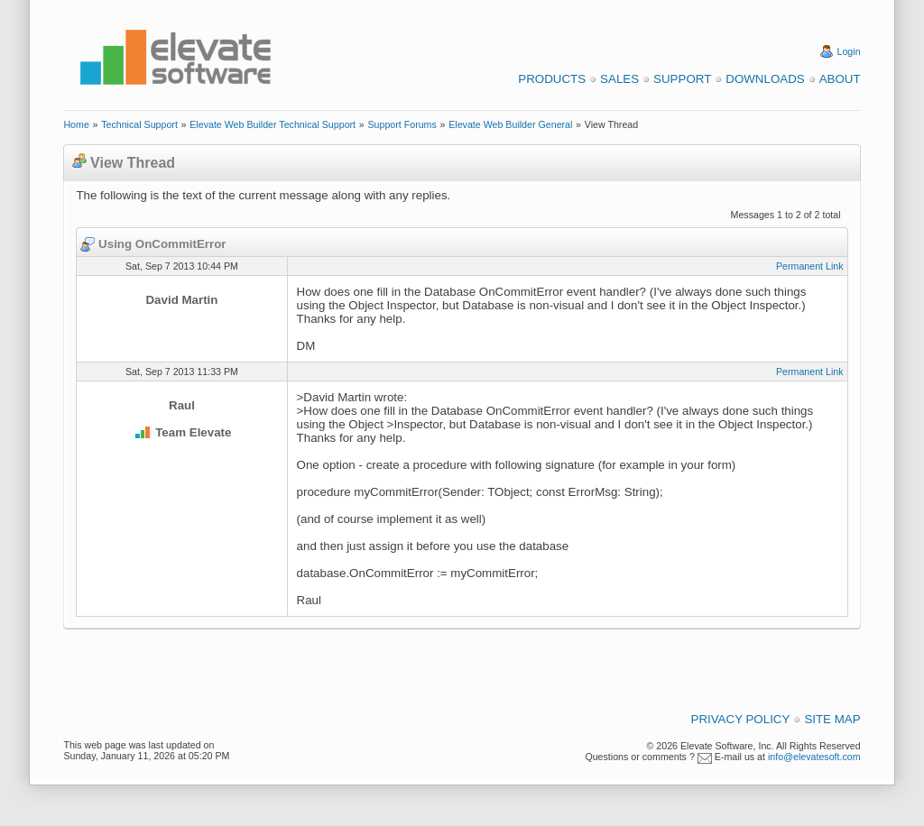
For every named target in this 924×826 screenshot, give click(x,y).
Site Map (832, 719)
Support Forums (401, 124)
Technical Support (139, 124)
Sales (619, 79)
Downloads (764, 79)
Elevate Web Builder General (510, 124)
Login (849, 51)
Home (75, 124)
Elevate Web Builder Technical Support (272, 124)
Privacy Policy (740, 719)
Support (682, 79)
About (840, 79)
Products (552, 79)
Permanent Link (810, 266)
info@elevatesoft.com (814, 756)
